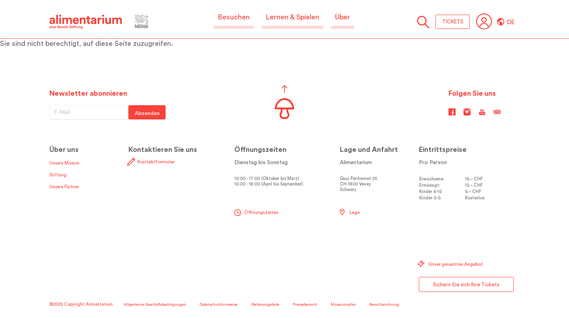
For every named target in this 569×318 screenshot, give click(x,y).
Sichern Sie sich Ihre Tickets (466, 284)
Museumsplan (343, 305)
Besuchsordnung (384, 305)
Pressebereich (305, 305)
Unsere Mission (64, 163)
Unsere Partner (64, 187)
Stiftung (57, 175)
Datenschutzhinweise (218, 305)
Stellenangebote (265, 305)
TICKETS (452, 21)
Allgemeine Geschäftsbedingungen (155, 305)
